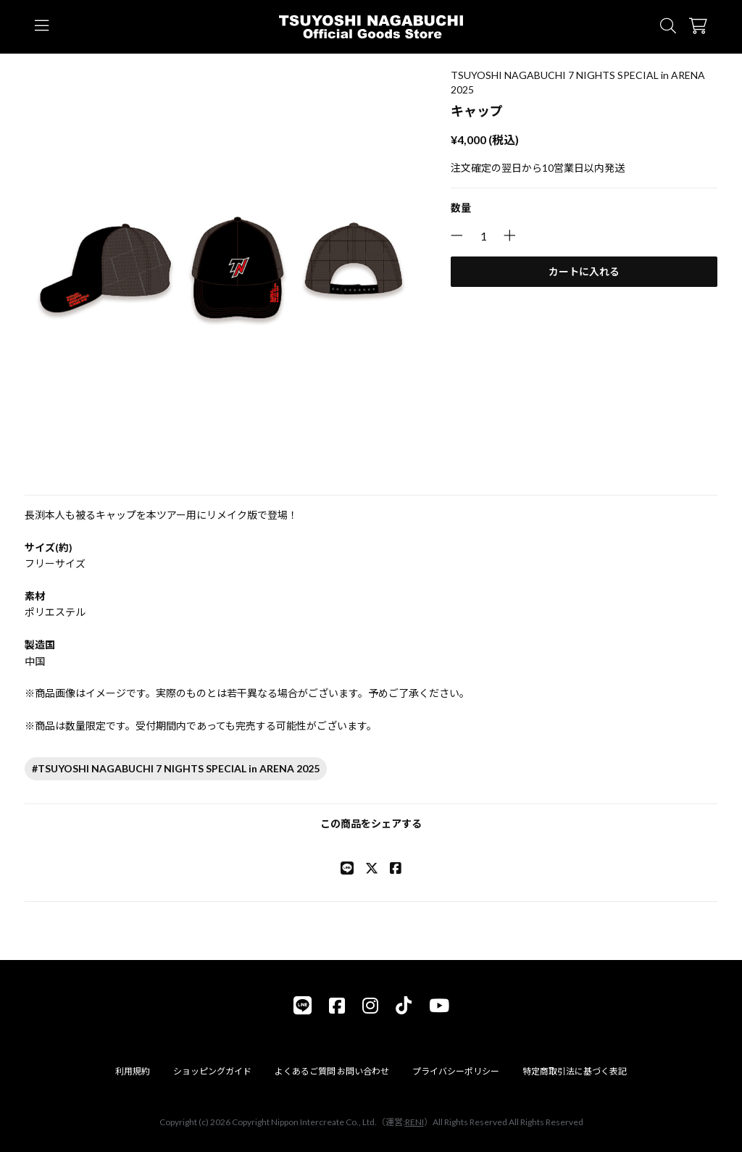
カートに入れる (584, 271)
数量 (461, 207)
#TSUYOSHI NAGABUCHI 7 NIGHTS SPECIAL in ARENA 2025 (176, 768)
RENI (414, 1121)
